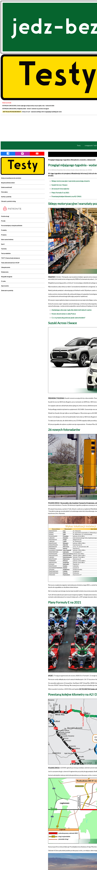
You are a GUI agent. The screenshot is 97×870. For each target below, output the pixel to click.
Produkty (4, 230)
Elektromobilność (6, 187)
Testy (79, 145)
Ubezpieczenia (5, 267)
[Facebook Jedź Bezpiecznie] (8, 154)
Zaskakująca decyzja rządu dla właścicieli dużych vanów (71, 310)
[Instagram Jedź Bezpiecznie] (22, 154)
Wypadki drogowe (6, 276)
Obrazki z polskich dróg (8, 201)
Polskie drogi (5, 216)
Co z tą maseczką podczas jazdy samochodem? (68, 318)
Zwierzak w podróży (7, 290)
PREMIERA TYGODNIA (56, 398)
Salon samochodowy (7, 239)
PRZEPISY (51, 277)
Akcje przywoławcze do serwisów (11, 178)
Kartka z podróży (6, 196)
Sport (3, 244)
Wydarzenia (4, 272)
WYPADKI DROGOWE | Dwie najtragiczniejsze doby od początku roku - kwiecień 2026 (28, 105)
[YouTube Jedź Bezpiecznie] (37, 154)
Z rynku (3, 281)
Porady (3, 221)
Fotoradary (4, 192)
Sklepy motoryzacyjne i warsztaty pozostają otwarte (70, 181)
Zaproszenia (5, 286)
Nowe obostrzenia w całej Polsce (63, 314)
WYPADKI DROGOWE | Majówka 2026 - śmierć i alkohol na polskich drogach (25, 108)
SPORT (50, 676)
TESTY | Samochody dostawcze (10, 258)
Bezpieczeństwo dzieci (8, 182)
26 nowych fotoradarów (60, 189)
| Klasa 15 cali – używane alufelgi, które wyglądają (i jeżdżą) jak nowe (32, 112)
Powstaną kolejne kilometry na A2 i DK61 (66, 196)
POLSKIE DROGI (53, 503)
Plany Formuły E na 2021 (60, 193)
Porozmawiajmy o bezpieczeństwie (11, 225)
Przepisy (3, 235)
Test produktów (6, 253)
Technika (4, 249)
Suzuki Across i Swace (59, 185)
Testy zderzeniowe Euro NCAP (10, 262)
